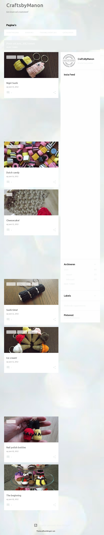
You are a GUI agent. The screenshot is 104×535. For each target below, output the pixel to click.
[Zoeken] (89, 5)
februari (70, 279)
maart (69, 274)
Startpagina (12, 32)
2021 (66, 269)
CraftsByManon (86, 59)
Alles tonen (11, 47)
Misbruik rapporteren (75, 305)
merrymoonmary (62, 531)
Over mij (29, 32)
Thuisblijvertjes (48, 32)
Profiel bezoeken (85, 63)
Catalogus (68, 32)
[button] (54, 93)
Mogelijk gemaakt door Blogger (52, 525)
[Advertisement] (30, 119)
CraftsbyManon (24, 5)
